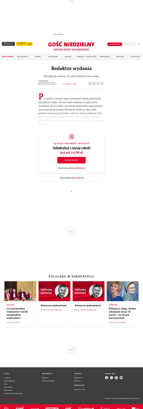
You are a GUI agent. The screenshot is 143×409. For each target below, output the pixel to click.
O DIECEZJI (135, 57)
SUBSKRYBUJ (114, 44)
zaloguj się (129, 44)
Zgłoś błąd (9, 398)
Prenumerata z (21, 43)
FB (90, 83)
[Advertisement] (71, 17)
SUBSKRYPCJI (79, 168)
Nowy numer (7, 57)
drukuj (98, 83)
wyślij (102, 83)
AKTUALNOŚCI (22, 57)
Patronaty (105, 57)
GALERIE (68, 57)
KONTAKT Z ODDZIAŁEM (86, 57)
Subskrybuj (71, 160)
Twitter (94, 83)
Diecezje (120, 57)
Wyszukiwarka (139, 44)
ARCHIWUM (53, 57)
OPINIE (38, 57)
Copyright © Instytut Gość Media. (114, 398)
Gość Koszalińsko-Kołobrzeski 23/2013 (48, 83)
